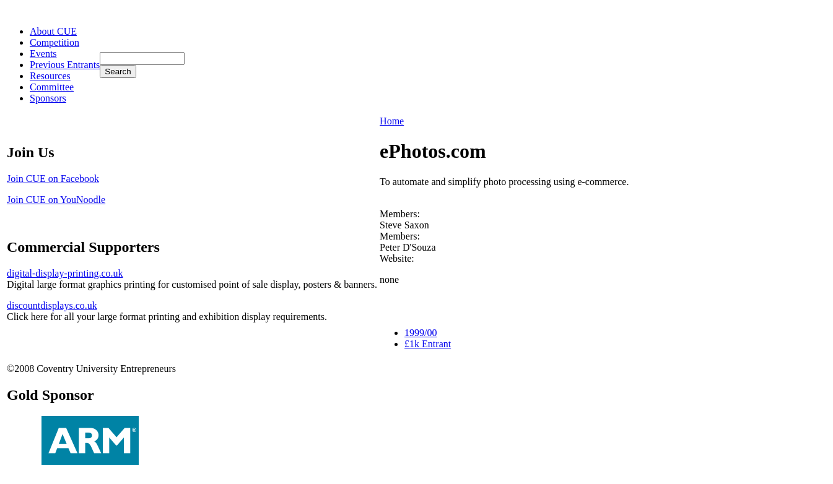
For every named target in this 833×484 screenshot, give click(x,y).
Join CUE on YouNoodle (56, 199)
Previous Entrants (65, 64)
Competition (54, 42)
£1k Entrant (427, 344)
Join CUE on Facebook (53, 178)
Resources (50, 76)
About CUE (53, 31)
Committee (52, 87)
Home (392, 121)
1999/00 (420, 332)
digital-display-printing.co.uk (65, 273)
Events (43, 53)
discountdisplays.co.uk (52, 305)
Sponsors (48, 98)
